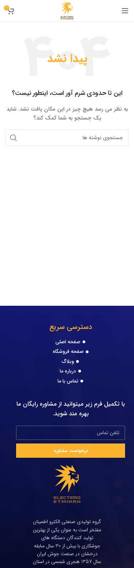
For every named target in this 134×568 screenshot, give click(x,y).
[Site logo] (67, 10)
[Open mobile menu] (125, 11)
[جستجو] (67, 138)
